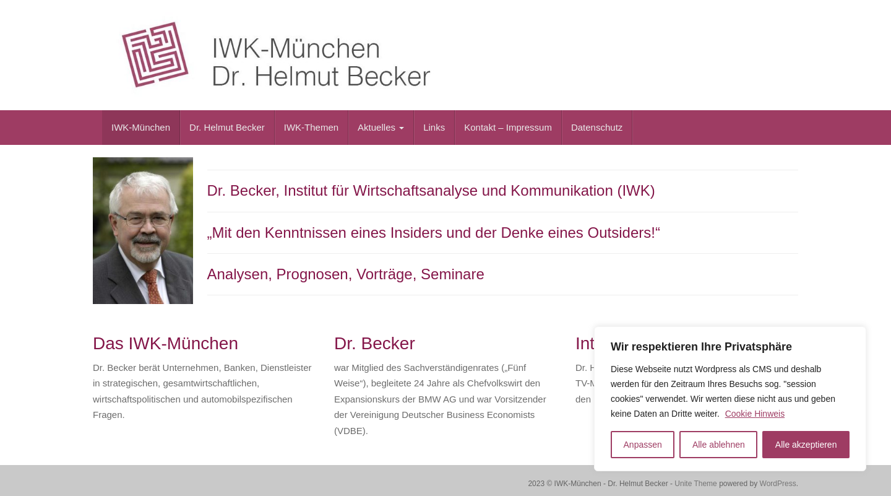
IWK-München (140, 127)
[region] (730, 398)
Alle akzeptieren (806, 445)
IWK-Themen (311, 127)
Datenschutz (596, 127)
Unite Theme (695, 483)
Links (434, 127)
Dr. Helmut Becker (227, 127)
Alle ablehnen (718, 445)
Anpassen (643, 445)
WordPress (778, 483)
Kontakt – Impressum (508, 127)
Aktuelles (381, 127)
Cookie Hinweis (755, 414)
